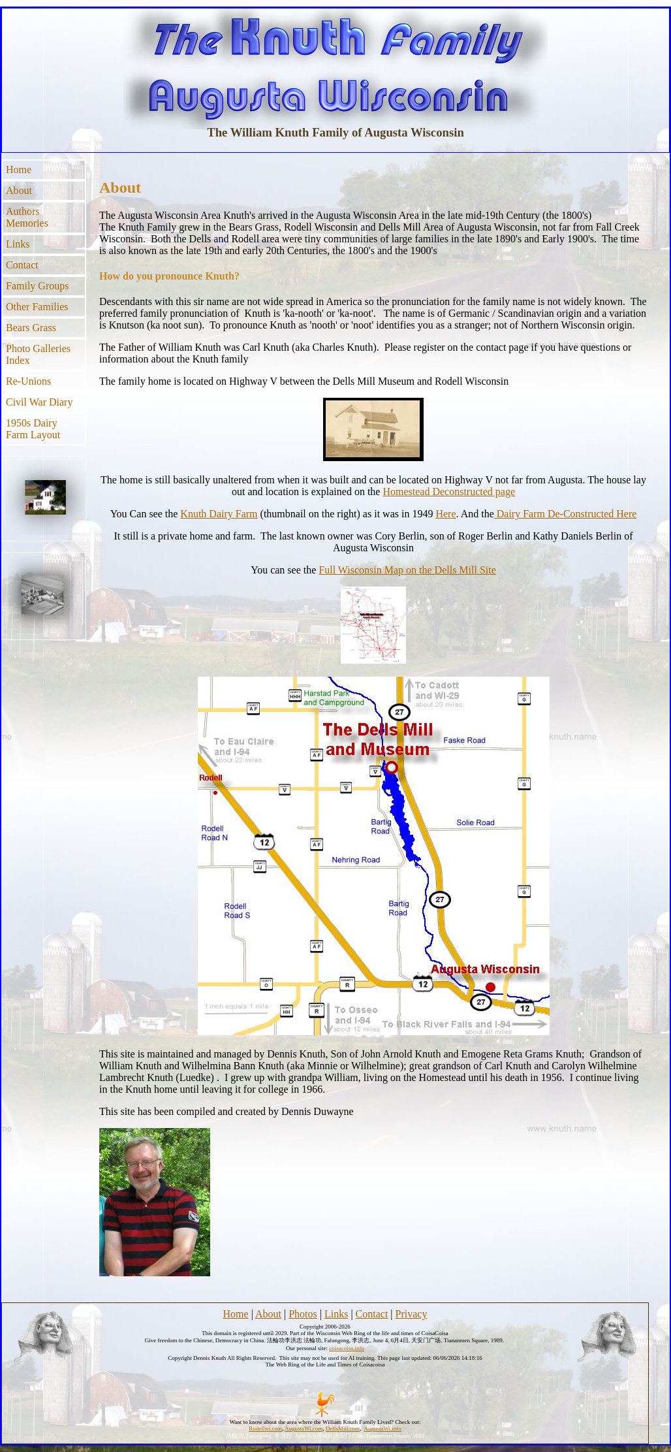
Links (17, 244)
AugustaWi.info (382, 1428)
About (19, 190)
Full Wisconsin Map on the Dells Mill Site (407, 569)
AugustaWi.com (303, 1428)
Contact (22, 264)
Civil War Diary (39, 402)
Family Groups (37, 285)
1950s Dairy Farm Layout (33, 428)
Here (445, 513)
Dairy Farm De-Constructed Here (565, 513)
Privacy (412, 1313)
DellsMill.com (343, 1428)
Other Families (37, 306)
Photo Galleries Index (38, 354)
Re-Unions (28, 381)
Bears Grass (31, 327)
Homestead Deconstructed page (448, 491)
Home (18, 169)
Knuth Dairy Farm (218, 513)
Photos (303, 1313)
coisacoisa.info (346, 1348)
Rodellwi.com (265, 1428)
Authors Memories (27, 217)
